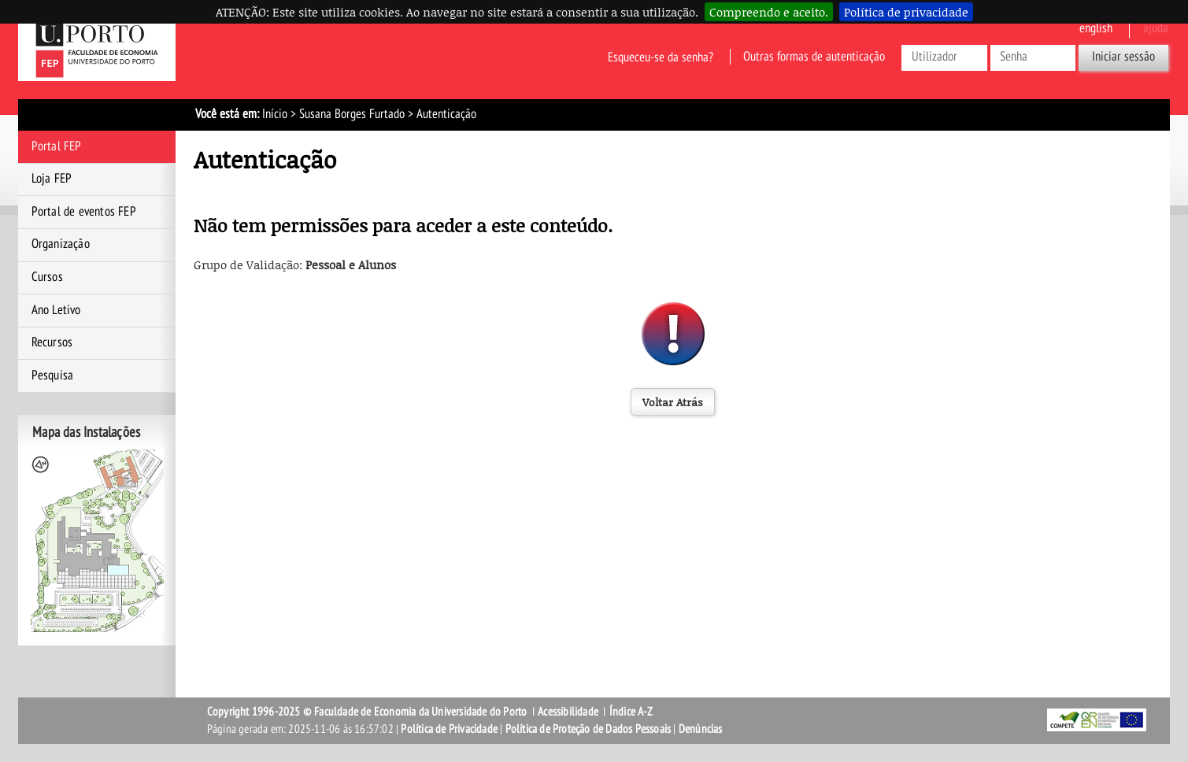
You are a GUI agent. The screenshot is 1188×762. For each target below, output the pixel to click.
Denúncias (701, 729)
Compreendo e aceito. (768, 12)
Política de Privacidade (449, 729)
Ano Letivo (56, 310)
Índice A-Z (631, 712)
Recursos (52, 342)
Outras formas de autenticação (814, 57)
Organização (60, 244)
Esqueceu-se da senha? (660, 57)
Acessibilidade (568, 712)
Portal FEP (56, 146)
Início (274, 114)
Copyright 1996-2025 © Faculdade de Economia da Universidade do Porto (367, 712)
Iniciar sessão (1123, 57)
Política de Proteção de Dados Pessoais (588, 729)
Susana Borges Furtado (352, 114)
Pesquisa (52, 375)
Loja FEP (51, 179)
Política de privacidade (906, 12)
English (1095, 28)
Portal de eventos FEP (83, 212)
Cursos (47, 277)
